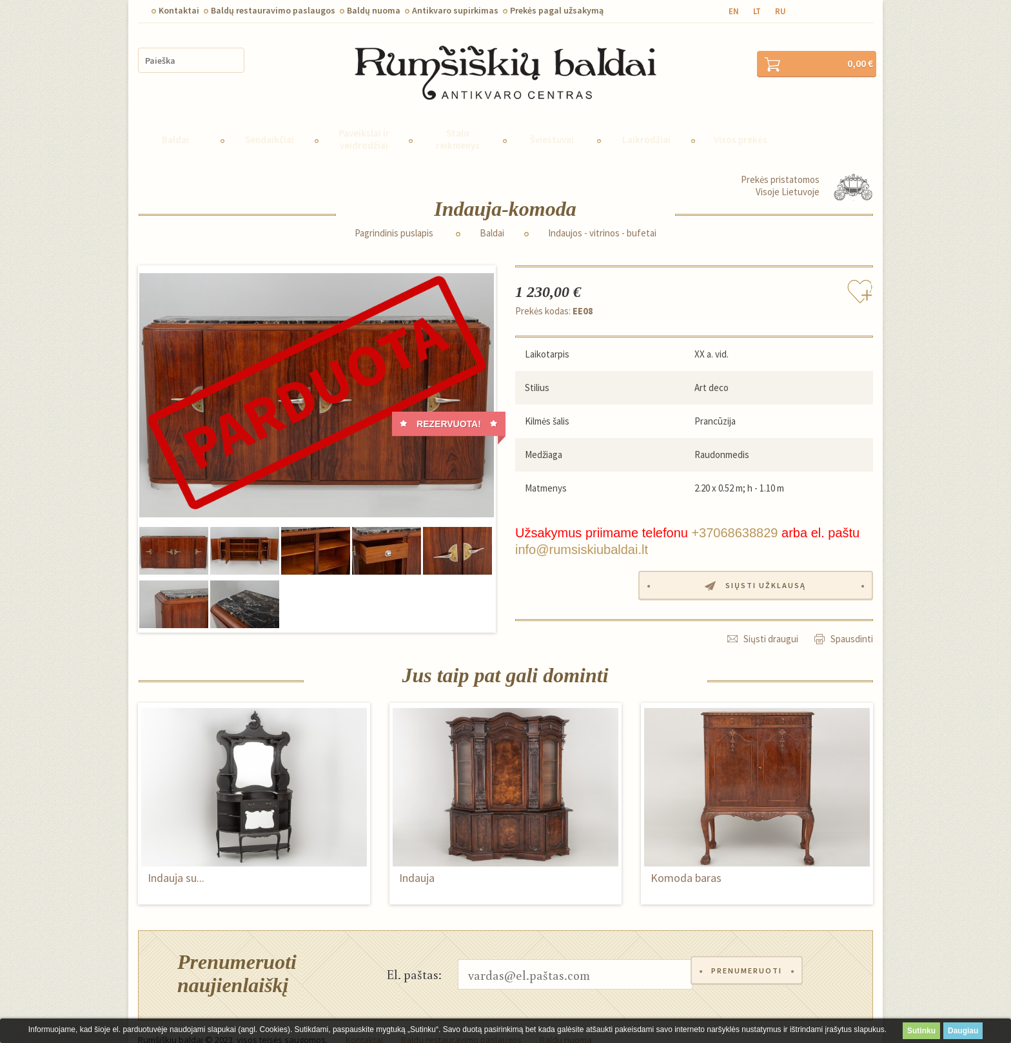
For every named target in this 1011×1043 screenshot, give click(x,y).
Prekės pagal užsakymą (557, 10)
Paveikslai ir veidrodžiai (364, 122)
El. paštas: (414, 956)
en (734, 11)
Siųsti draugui (770, 620)
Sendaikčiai (269, 122)
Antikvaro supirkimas (455, 10)
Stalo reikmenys (458, 122)
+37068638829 (734, 515)
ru (780, 11)
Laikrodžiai (646, 122)
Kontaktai (179, 10)
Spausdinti (851, 620)
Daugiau (963, 1030)
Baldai (175, 122)
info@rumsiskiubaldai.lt (581, 532)
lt (757, 11)
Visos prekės (740, 122)
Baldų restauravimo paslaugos (273, 10)
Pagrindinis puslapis (394, 216)
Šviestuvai (552, 122)
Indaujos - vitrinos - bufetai (602, 216)
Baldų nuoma (373, 10)
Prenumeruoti (750, 957)
